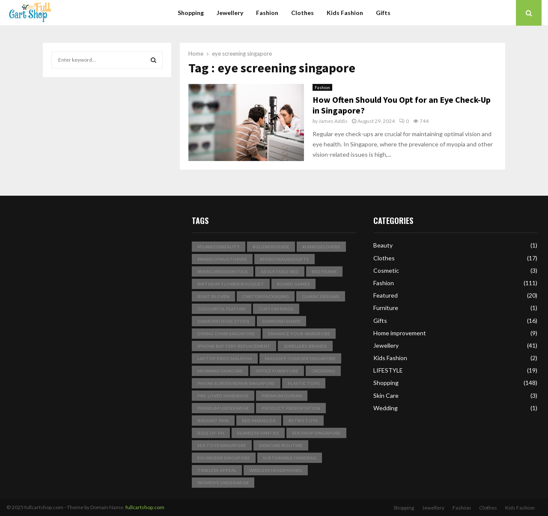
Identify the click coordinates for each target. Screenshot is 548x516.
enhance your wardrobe (299, 333)
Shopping (191, 12)
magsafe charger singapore (300, 358)
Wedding (385, 408)
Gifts (383, 12)
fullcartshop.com (144, 507)
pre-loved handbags (223, 395)
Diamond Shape (281, 321)
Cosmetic (386, 270)
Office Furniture (277, 370)
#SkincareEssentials (222, 271)
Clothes (302, 12)
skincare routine (281, 445)
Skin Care (386, 395)
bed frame (324, 271)
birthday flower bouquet (230, 283)
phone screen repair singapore (236, 383)
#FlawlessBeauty (218, 246)
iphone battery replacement (234, 346)
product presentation (291, 408)
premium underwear (223, 408)
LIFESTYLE (388, 370)
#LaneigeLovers (321, 246)
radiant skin (213, 420)
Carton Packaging (265, 296)
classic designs (321, 296)
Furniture (385, 307)
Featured (385, 295)
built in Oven (213, 296)
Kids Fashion (345, 12)
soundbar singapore (223, 457)
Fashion (267, 12)
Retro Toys (303, 420)
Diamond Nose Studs (223, 321)
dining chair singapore (226, 333)
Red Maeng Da (259, 420)
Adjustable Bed (280, 271)
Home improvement (399, 333)
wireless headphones (275, 470)
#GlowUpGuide (271, 246)
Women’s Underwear (223, 482)
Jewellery (230, 12)
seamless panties (258, 432)
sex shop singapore (316, 432)
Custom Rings (276, 308)
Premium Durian (282, 395)
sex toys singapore (221, 445)
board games (293, 283)
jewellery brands (305, 346)
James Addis (333, 121)
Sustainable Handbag (289, 457)
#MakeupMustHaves (222, 259)
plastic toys (304, 383)
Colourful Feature (221, 308)
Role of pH (210, 432)
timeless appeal (216, 470)
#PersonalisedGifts (284, 259)
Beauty (383, 245)
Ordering (323, 370)
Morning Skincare (220, 370)
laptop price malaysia (224, 358)
